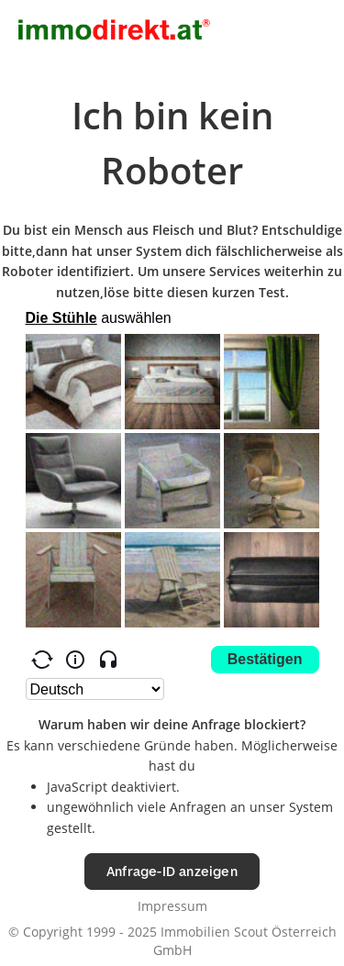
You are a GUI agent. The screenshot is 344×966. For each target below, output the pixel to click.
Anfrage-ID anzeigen (172, 871)
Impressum (172, 906)
